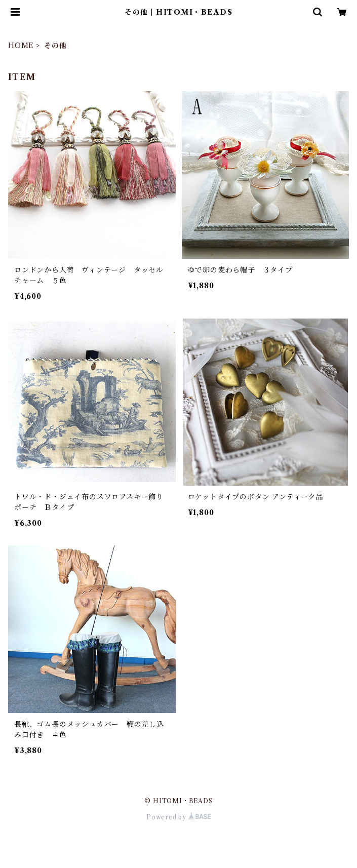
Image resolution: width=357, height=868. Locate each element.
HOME (21, 45)
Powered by (178, 817)
